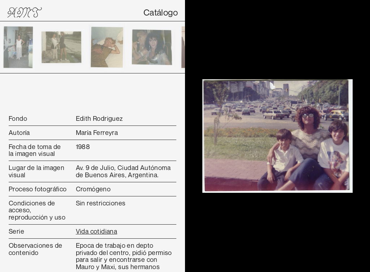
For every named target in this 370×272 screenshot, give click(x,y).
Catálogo (160, 12)
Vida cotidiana (96, 231)
